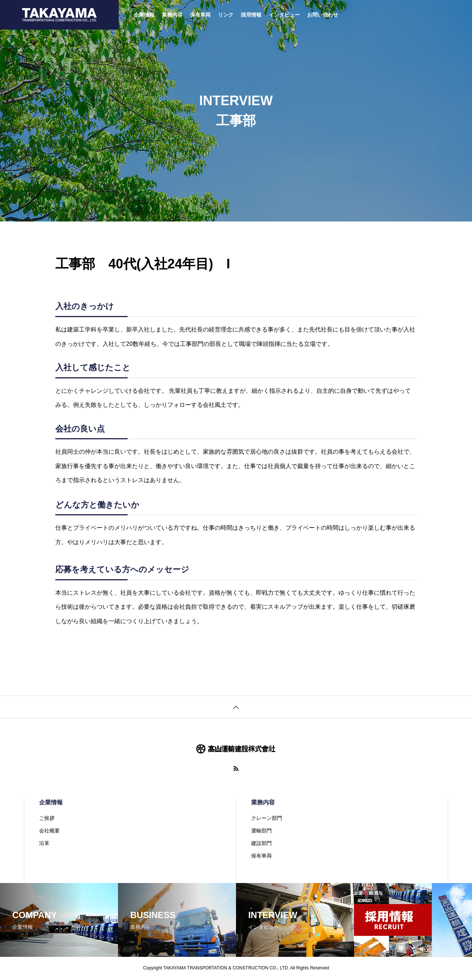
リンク (225, 15)
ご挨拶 (47, 818)
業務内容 (172, 15)
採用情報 (251, 15)
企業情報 (144, 15)
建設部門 (261, 843)
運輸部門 (261, 831)
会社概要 (49, 831)
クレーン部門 (266, 818)
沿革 (44, 843)
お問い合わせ (322, 15)
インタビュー (284, 15)
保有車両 (200, 15)
